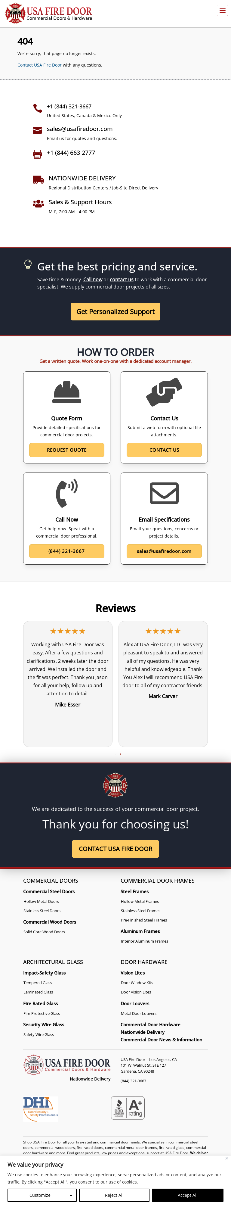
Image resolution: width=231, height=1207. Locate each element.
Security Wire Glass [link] (43, 1024)
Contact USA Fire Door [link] (39, 65)
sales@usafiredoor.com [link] (80, 129)
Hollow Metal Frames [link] (140, 901)
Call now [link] (92, 279)
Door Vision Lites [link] (136, 992)
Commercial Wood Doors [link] (49, 922)
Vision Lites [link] (133, 973)
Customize (40, 1195)
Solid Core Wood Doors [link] (44, 931)
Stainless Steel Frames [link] (140, 910)
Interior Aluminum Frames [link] (144, 941)
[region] (115, 1181)
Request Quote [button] (67, 450)
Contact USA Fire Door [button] (115, 849)
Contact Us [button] (164, 450)
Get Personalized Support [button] (115, 311)
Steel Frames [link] (135, 891)
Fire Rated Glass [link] (40, 1003)
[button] (110, 754)
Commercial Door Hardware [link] (150, 1024)
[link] (49, 13)
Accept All (188, 1195)
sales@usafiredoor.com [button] (164, 551)
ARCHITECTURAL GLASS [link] (53, 961)
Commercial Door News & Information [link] (161, 1040)
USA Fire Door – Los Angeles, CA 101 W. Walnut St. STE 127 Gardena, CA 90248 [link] (149, 1065)
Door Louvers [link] (135, 1003)
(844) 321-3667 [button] (66, 551)
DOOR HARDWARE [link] (144, 961)
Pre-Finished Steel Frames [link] (144, 920)
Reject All (114, 1195)
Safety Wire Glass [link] (38, 1034)
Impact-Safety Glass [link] (44, 973)
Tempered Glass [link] (37, 982)
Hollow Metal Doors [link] (41, 901)
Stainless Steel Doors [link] (41, 910)
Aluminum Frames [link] (140, 931)
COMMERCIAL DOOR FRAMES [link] (158, 880)
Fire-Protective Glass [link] (41, 1013)
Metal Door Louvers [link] (138, 1013)
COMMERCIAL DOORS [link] (50, 880)
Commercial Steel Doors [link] (49, 891)
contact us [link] (122, 279)
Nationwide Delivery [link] (143, 1032)
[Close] (227, 1158)
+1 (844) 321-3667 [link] (69, 106)
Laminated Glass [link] (38, 992)
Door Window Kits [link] (137, 982)
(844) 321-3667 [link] (133, 1081)
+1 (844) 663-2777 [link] (71, 152)
